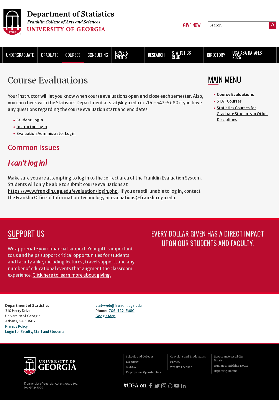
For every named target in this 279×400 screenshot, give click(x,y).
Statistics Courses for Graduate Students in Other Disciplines (242, 113)
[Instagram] (163, 385)
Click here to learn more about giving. (72, 275)
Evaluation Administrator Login (46, 133)
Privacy (175, 361)
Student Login (29, 120)
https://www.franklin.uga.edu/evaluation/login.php (63, 191)
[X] (157, 385)
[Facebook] (150, 385)
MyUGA (131, 367)
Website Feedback (181, 367)
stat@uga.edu (124, 103)
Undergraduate (20, 55)
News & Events (121, 54)
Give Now (192, 25)
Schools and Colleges (140, 356)
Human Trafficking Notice (231, 365)
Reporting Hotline (225, 370)
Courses (72, 55)
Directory (216, 55)
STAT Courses (229, 101)
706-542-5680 (122, 311)
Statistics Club (181, 54)
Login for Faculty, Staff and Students (34, 331)
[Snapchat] (170, 385)
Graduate (49, 55)
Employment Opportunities (143, 372)
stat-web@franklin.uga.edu (118, 305)
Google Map (105, 316)
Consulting (98, 55)
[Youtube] (176, 385)
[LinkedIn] (183, 385)
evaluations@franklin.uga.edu (143, 198)
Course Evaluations (235, 94)
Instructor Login (31, 126)
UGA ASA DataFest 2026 (248, 54)
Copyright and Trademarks (188, 356)
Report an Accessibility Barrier (228, 358)
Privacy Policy (16, 326)
